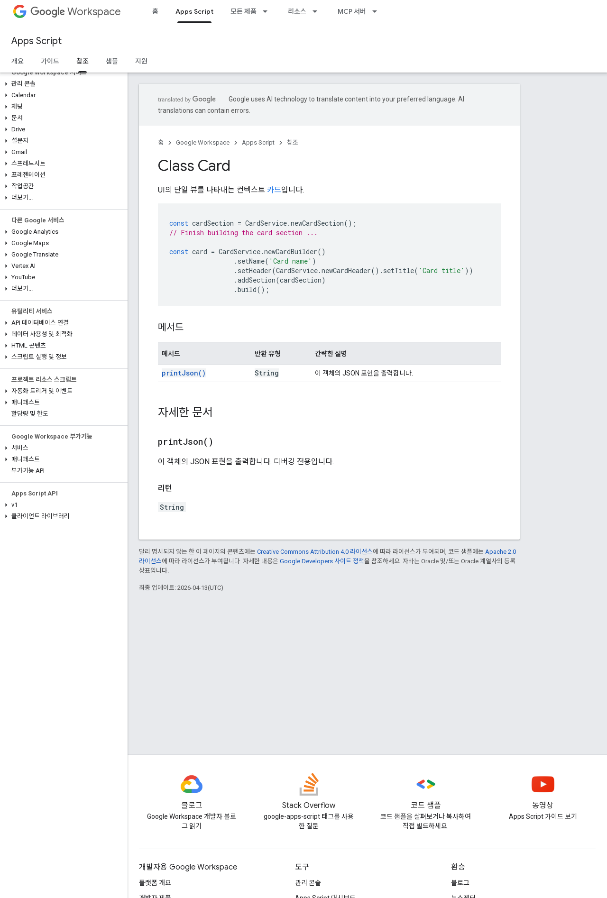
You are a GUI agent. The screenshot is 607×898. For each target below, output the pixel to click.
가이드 (50, 61)
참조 (292, 142)
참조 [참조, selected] (82, 61)
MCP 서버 (352, 11)
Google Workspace (203, 142)
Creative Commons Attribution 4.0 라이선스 (315, 551)
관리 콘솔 (308, 883)
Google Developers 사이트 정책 (322, 561)
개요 (17, 61)
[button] (62, 84)
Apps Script (36, 41)
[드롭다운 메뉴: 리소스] (317, 11)
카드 (274, 189)
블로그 (460, 883)
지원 (141, 61)
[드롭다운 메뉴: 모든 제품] (268, 11)
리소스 (297, 11)
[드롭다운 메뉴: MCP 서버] (377, 11)
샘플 (112, 61)
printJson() (184, 372)
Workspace (75, 11)
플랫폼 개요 (155, 883)
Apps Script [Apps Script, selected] (194, 11)
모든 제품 (243, 11)
